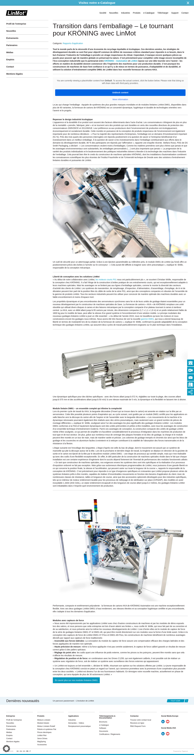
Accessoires (42, 745)
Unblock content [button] (120, 92)
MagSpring (41, 742)
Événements (12, 38)
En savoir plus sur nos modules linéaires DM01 (76, 680)
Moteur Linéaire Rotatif (46, 726)
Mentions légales (14, 74)
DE (18, 751)
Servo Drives (42, 738)
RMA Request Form (138, 726)
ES (24, 751)
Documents (103, 731)
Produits (136, 13)
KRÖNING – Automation (116, 61)
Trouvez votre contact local (140, 720)
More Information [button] (120, 99)
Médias (9, 52)
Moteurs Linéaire (43, 720)
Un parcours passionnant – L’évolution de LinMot (73, 701)
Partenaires (11, 45)
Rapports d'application (73, 43)
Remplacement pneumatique (79, 726)
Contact (184, 13)
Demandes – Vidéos (76, 723)
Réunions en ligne (137, 723)
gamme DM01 (147, 319)
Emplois (10, 59)
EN (21, 751)
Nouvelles (113, 13)
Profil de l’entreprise (16, 24)
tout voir (175, 701)
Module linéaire (43, 723)
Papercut (185, 751)
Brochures (103, 722)
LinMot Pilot (42, 735)
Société (102, 13)
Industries (125, 13)
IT (30, 751)
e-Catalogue (148, 13)
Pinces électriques (44, 732)
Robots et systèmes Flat (46, 729)
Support (174, 13)
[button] (6, 748)
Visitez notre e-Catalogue (97, 2)
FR (27, 751)
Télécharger (162, 13)
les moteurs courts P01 (106, 279)
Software (102, 728)
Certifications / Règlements (109, 734)
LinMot (134, 61)
